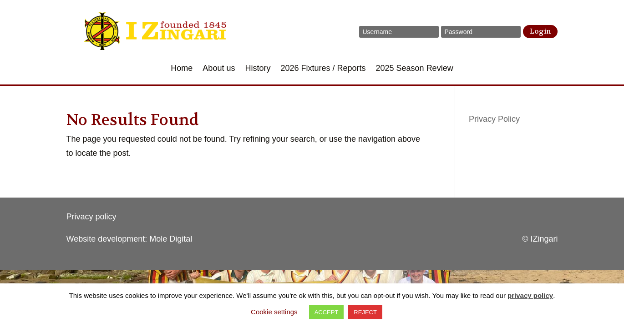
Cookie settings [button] (274, 312)
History (257, 69)
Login (540, 31)
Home (182, 69)
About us (219, 69)
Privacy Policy (494, 119)
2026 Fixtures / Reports (322, 69)
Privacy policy (91, 216)
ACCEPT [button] (327, 312)
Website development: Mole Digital (129, 238)
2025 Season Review (414, 69)
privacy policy (530, 295)
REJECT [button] (365, 312)
